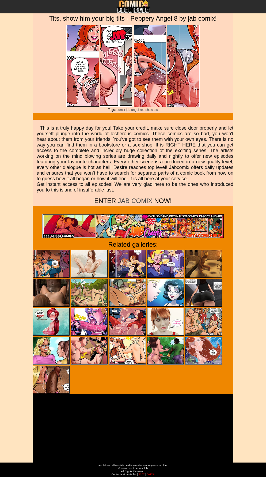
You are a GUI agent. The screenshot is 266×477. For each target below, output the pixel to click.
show (149, 110)
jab (128, 110)
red (142, 110)
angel (135, 110)
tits (156, 110)
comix (121, 110)
